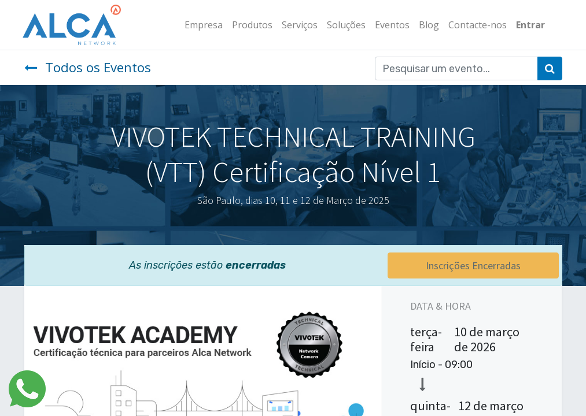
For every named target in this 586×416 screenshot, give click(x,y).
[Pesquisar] (549, 68)
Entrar (529, 24)
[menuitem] (202, 24)
